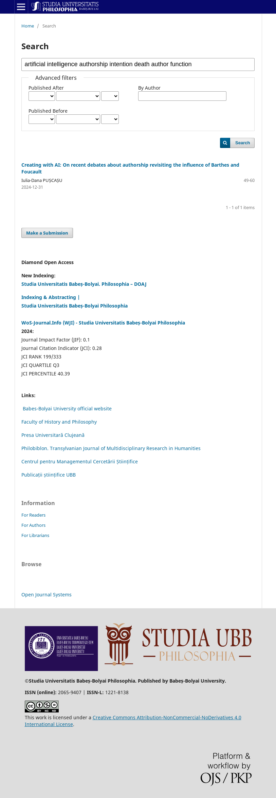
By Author (149, 88)
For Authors (33, 525)
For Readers (33, 515)
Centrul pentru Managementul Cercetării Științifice (79, 461)
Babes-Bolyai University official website (67, 408)
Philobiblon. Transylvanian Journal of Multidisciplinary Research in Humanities (111, 448)
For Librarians (35, 535)
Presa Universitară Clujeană (53, 435)
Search (242, 142)
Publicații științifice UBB (48, 474)
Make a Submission (47, 233)
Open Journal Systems (46, 594)
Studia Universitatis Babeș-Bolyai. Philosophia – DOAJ (84, 284)
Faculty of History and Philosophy (59, 422)
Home (27, 26)
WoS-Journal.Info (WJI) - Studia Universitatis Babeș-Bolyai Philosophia (103, 322)
